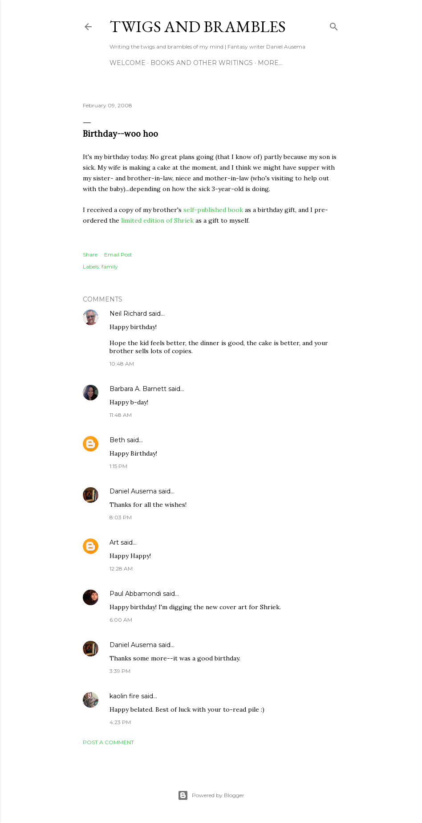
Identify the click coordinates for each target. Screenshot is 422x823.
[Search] (334, 24)
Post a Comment (108, 742)
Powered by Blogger (211, 795)
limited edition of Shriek (157, 220)
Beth (117, 440)
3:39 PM (120, 671)
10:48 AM (122, 363)
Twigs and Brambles (198, 26)
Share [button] (90, 254)
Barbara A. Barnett (138, 389)
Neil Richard (128, 314)
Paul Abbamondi (135, 594)
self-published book (213, 210)
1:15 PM (118, 466)
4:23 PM (120, 722)
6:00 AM (121, 619)
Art (114, 542)
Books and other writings (201, 63)
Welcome (128, 63)
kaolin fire (124, 696)
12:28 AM (121, 568)
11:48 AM (121, 415)
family (109, 266)
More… (270, 63)
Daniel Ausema (133, 491)
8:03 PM (121, 517)
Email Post (118, 254)
